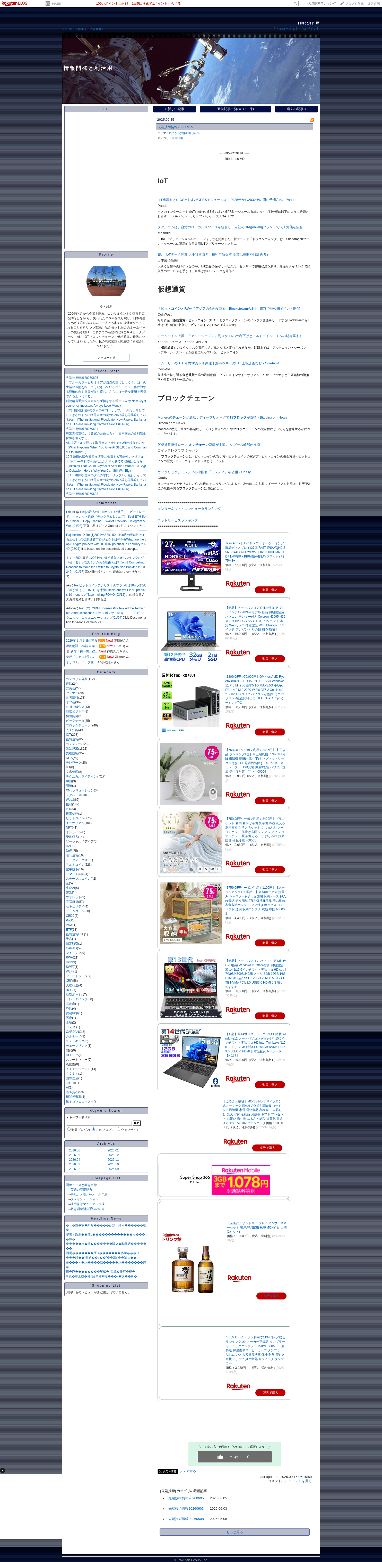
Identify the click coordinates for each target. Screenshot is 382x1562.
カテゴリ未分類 (77, 679)
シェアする (187, 1471)
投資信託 (72, 813)
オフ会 (70, 702)
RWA (69, 957)
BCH (69, 990)
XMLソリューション (80, 790)
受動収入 (72, 837)
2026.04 (74, 1160)
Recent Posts (106, 371)
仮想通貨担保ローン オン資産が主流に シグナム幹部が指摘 (209, 445)
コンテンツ (73, 744)
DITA (69, 758)
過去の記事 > (297, 109)
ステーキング (75, 1041)
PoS (69, 920)
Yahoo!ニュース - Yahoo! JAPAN (182, 342)
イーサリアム (75, 823)
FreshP (71, 512)
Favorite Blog (106, 634)
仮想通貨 (72, 739)
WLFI (69, 971)
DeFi (69, 851)
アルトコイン (75, 864)
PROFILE (97, 29)
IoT (68, 809)
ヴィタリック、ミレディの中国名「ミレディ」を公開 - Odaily (204, 472)
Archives (106, 1144)
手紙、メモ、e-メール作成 (89, 1194)
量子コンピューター (80, 1101)
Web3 (70, 800)
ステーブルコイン (78, 878)
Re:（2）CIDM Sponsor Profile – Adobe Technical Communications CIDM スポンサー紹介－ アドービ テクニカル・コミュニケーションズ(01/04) (105, 613)
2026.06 (74, 1150)
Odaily (162, 478)
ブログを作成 (354, 3)
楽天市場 (374, 3)
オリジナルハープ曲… (81, 662)
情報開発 (72, 716)
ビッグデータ (75, 721)
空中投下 (72, 869)
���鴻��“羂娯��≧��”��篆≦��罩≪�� (101, 1258)
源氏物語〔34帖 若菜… (82, 646)
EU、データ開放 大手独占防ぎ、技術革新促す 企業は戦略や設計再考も (214, 254)
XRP (69, 981)
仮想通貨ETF (75, 934)
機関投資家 (73, 1097)
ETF (69, 929)
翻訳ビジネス (75, 711)
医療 (69, 1018)
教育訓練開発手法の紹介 (88, 1209)
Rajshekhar (74, 535)
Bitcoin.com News (171, 423)
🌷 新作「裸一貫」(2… (82, 651)
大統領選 (72, 985)
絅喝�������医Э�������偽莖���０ (102, 1253)
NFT (69, 827)
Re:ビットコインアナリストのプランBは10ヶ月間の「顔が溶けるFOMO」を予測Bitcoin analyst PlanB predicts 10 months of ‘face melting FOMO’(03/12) (106, 590)
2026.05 (74, 1155)
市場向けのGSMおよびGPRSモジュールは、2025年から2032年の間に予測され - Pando (227, 200)
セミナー (72, 693)
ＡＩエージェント (78, 1069)
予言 (69, 939)
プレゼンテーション (84, 1199)
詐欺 (69, 1008)
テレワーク (73, 762)
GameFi (71, 948)
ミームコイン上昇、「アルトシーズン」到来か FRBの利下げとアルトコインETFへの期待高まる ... (232, 336)
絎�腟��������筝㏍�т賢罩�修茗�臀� (100, 1271)
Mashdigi (164, 233)
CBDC (70, 916)
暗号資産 (72, 1092)
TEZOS (71, 1027)
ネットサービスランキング (178, 520)
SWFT (70, 967)
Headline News (106, 1218)
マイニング (73, 953)
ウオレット (73, 897)
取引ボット (73, 994)
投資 (69, 804)
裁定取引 (72, 943)
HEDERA (72, 1055)
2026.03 (74, 1164)
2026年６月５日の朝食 (82, 640)
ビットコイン (75, 818)
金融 (69, 1022)
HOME (68, 29)
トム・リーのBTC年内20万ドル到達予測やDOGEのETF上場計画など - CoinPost (218, 363)
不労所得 (72, 902)
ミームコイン (75, 911)
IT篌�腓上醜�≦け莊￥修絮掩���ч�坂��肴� (101, 1276)
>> (320, 3)
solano (70, 1083)
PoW (69, 925)
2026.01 (113, 1150)
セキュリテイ (75, 906)
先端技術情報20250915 (175, 127)
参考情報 (72, 697)
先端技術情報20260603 (82, 494)
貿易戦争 (72, 1013)
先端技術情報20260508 (186, 1519)
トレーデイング (77, 999)
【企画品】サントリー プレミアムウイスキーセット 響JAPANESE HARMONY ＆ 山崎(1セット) (256, 1227)
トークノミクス (77, 860)
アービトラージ (77, 976)
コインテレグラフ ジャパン (178, 450)
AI (67, 1087)
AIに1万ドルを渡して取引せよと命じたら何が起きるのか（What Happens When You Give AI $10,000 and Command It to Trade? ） (106, 447)
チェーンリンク (77, 1046)
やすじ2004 (74, 558)
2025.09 (113, 1169)
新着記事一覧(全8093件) (235, 109)
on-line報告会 (75, 707)
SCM (69, 892)
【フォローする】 (285, 29)
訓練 (69, 786)
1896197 (306, 23)
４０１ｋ (72, 1073)
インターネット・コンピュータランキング (189, 509)
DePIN (70, 962)
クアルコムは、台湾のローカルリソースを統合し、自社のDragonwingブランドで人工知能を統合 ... (232, 227)
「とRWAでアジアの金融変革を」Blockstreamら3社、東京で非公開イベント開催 (229, 308)
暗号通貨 (72, 855)
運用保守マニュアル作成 (88, 1204)
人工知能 (72, 730)
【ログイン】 (310, 29)
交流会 (70, 688)
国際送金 (72, 1078)
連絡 (69, 683)
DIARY (81, 29)
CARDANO (73, 1032)
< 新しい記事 (175, 109)
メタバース (73, 795)
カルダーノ (73, 1036)
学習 (69, 781)
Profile (106, 254)
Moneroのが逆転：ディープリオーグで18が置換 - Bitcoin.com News (222, 417)
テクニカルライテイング (83, 776)
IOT (68, 735)
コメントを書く (300, 1481)
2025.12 (113, 1155)
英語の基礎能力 (81, 1189)
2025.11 (113, 1160)
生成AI (70, 888)
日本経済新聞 (168, 260)
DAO (69, 846)
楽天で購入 (271, 1296)
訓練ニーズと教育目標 (81, 1185)
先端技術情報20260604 (82, 429)
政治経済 (72, 748)
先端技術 (72, 753)
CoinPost (164, 314)
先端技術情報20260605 (82, 378)
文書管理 (72, 772)
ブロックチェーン (78, 725)
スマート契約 (75, 874)
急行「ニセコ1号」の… (82, 657)
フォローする (106, 357)
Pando (163, 206)
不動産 (70, 1004)
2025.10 (113, 1164)
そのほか (57, 3)
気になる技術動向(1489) (184, 133)
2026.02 (74, 1169)
